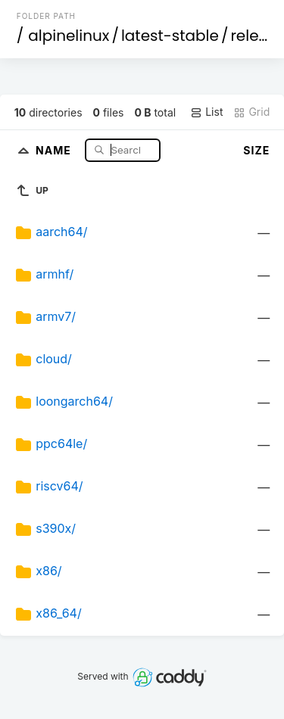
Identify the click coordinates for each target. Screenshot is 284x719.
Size (256, 150)
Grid (251, 112)
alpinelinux (68, 35)
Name (55, 149)
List (206, 112)
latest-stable (170, 35)
